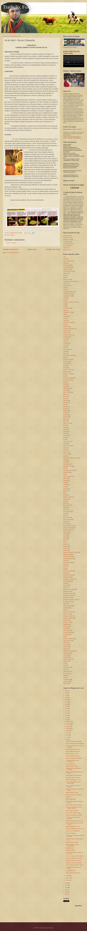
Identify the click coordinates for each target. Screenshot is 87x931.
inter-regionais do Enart (68, 470)
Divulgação (65, 371)
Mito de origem (66, 505)
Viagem (65, 675)
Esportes (65, 408)
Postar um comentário (12, 242)
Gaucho (65, 456)
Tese (64, 636)
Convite (65, 339)
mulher (64, 515)
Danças (65, 353)
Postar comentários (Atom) (13, 252)
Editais (64, 382)
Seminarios (65, 620)
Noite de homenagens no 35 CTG (73, 779)
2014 (66, 717)
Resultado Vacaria (67, 597)
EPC (64, 404)
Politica (65, 566)
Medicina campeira (67, 497)
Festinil (65, 425)
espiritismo (65, 406)
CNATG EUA (66, 326)
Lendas (65, 482)
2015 (66, 715)
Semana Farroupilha (68, 618)
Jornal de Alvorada (67, 241)
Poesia (64, 564)
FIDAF (64, 437)
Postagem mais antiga (53, 249)
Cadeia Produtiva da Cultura (69, 281)
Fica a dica (65, 435)
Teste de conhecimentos (68, 638)
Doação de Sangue (67, 373)
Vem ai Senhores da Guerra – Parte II (74, 864)
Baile (64, 277)
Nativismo (65, 521)
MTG (64, 513)
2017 (66, 710)
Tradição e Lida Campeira (69, 650)
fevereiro (68, 878)
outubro (68, 726)
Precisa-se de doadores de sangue (74, 815)
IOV (64, 474)
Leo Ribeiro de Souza (68, 243)
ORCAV (65, 540)
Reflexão (65, 587)
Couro (64, 341)
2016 (66, 713)
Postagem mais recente (10, 249)
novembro (68, 723)
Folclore (65, 443)
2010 (66, 887)
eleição (65, 386)
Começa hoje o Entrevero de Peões (74, 804)
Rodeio (65, 603)
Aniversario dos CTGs (68, 271)
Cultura (65, 347)
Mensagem (65, 499)
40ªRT (64, 259)
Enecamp (65, 396)
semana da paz (66, 614)
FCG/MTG (65, 410)
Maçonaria (65, 490)
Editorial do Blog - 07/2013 (72, 792)
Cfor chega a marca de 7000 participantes (72, 761)
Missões (65, 503)
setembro (68, 728)
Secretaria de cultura (68, 611)
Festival (65, 429)
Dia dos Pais (66, 363)
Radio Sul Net (66, 247)
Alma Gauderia (66, 265)
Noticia (64, 533)
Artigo (64, 275)
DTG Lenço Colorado (68, 378)
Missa (64, 501)
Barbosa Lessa (66, 279)
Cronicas (65, 345)
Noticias (65, 536)
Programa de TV (67, 577)
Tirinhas (65, 642)
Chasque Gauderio (67, 235)
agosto (67, 730)
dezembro (68, 721)
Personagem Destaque (68, 558)
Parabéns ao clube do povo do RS (74, 862)
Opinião (65, 538)
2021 (66, 702)
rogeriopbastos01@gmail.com (73, 136)
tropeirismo (65, 661)
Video (64, 677)
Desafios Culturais (67, 359)
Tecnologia (65, 628)
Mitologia (65, 507)
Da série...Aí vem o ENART (72, 753)
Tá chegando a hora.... (71, 870)
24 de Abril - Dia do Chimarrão (73, 777)
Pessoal (65, 560)
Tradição (13, 235)
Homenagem (66, 464)
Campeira (65, 283)
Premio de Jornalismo (68, 570)
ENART (65, 390)
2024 (66, 695)
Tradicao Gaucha (67, 249)
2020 (66, 704)
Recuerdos (65, 585)
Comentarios (66, 330)
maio (67, 737)
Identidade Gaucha (67, 466)
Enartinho (65, 394)
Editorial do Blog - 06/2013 (72, 810)
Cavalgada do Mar (67, 295)
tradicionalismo (66, 653)
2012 (66, 883)
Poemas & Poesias (67, 562)
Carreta (65, 287)
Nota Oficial (66, 531)
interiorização (66, 472)
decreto (65, 357)
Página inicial (32, 249)
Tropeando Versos (67, 659)
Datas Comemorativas (68, 355)
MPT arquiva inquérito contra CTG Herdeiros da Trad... (74, 808)
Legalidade (65, 480)
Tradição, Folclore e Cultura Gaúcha (38, 7)
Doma (64, 376)
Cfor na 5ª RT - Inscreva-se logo (73, 812)
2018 (66, 708)
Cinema (65, 320)
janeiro (67, 880)
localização (65, 488)
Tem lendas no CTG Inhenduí (72, 831)
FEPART (65, 421)
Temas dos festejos (67, 632)
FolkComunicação (67, 445)
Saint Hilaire (66, 607)
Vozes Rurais (66, 681)
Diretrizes (65, 367)
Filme (64, 439)
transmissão (66, 657)
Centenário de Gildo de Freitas (70, 302)
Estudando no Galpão (68, 239)
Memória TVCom (70, 848)
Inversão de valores (70, 850)
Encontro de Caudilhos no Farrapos (74, 858)
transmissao (66, 655)
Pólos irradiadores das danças (73, 751)
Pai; (64, 542)
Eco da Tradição (67, 380)
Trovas (64, 665)
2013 (66, 719)
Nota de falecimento (67, 527)
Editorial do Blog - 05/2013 (72, 842)
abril (67, 739)
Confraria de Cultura (68, 237)
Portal (64, 568)
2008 (66, 892)
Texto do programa (67, 640)
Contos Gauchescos (68, 334)
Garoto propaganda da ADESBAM (74, 758)
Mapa (64, 492)
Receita (65, 583)
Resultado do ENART (68, 595)
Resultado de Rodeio (68, 593)
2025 (66, 693)
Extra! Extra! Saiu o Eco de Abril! (73, 860)
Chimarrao (65, 316)
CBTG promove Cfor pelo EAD (73, 872)
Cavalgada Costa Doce (68, 291)
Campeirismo (66, 285)
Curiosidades (66, 349)
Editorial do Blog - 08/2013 (72, 766)
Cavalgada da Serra (67, 293)
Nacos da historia (67, 519)
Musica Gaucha (66, 517)
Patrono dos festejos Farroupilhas (71, 552)
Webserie (65, 683)
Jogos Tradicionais (67, 476)
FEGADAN (65, 416)
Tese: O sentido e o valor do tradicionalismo (72, 845)
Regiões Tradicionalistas (69, 589)
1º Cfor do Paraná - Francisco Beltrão (74, 856)
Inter (64, 468)
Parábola (65, 550)
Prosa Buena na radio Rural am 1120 (74, 820)
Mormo (64, 509)
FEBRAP (65, 412)
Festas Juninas (66, 423)
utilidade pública (67, 671)
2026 (66, 690)
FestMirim (65, 431)
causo (64, 289)
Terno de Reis (66, 634)
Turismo (65, 669)
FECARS (65, 414)
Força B (65, 449)
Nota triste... (68, 797)
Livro (64, 486)
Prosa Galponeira (67, 245)
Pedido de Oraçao (67, 554)
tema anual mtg (66, 630)
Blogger (51, 927)
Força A (65, 447)
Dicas (64, 365)
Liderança (65, 484)
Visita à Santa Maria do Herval (73, 756)
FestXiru (65, 433)
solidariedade (66, 624)
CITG (64, 324)
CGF (64, 306)
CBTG (64, 298)
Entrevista (65, 402)
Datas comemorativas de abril (73, 826)
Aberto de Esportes (67, 261)
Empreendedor (66, 388)
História (65, 462)
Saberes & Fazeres (67, 605)
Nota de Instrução (67, 529)
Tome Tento (66, 646)
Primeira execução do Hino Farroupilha (75, 743)
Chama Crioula (66, 308)
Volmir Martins (66, 679)
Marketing (65, 495)
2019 (66, 706)
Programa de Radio (67, 575)
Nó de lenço (66, 523)
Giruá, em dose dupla (71, 799)
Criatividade (66, 343)
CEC (64, 300)
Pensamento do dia (67, 556)
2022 (66, 699)
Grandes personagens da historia (71, 458)
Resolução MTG (67, 591)
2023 (66, 697)
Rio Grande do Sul (67, 601)
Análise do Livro (67, 269)
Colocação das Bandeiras (69, 328)
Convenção (65, 336)
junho (67, 735)
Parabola (65, 548)
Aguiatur (65, 263)
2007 (66, 894)
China (64, 318)
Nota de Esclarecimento (68, 525)
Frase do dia (66, 453)
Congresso (65, 332)
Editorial (65, 384)
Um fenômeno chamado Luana (73, 749)
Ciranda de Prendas (67, 322)
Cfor (64, 304)
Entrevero (65, 400)
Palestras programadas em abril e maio (75, 828)
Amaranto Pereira (67, 267)
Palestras (65, 546)
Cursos (65, 351)
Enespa (65, 398)
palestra (65, 544)
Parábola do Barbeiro (71, 833)
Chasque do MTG (67, 312)
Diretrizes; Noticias (67, 369)
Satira (64, 609)
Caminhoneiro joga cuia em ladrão (74, 741)
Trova (64, 663)
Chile (64, 314)
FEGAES (65, 419)
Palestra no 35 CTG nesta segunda (74, 794)
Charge (65, 310)
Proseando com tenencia (69, 579)
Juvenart (65, 478)
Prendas (65, 573)
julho (67, 732)
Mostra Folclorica (67, 511)
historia (65, 460)
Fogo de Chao (66, 441)
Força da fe (65, 451)
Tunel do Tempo (67, 667)
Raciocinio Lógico (67, 581)
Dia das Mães (66, 361)
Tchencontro (66, 626)
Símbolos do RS (67, 622)
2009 (66, 889)
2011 (66, 885)
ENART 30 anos (67, 392)
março (67, 875)
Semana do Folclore (67, 616)
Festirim (65, 427)
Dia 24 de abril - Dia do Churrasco (74, 775)
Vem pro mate (66, 673)
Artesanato (65, 273)
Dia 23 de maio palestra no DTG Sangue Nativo (73, 782)
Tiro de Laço (66, 644)
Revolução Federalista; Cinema (70, 599)
